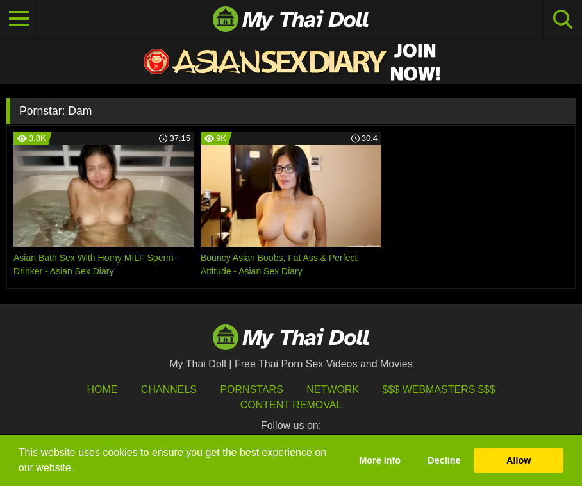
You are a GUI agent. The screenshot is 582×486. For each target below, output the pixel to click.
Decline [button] (444, 460)
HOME (102, 389)
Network (332, 389)
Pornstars (251, 389)
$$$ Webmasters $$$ (439, 389)
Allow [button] (518, 460)
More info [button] (380, 460)
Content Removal (291, 404)
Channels (169, 389)
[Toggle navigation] (19, 19)
